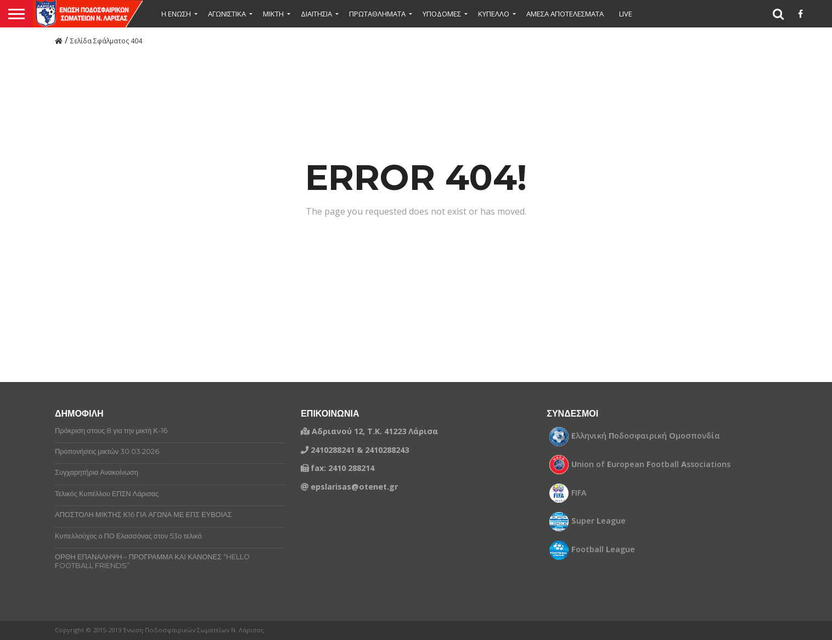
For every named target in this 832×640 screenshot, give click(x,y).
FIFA (579, 493)
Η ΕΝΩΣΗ (176, 14)
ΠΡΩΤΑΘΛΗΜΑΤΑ (377, 14)
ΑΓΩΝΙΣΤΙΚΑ (227, 14)
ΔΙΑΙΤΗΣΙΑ (316, 14)
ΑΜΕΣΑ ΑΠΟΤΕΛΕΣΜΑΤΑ (565, 14)
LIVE (625, 14)
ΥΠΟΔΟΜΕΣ (442, 14)
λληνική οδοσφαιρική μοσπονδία (645, 436)
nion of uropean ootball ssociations (650, 464)
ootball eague (603, 549)
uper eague (598, 521)
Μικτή (273, 14)
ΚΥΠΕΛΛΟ (493, 14)
